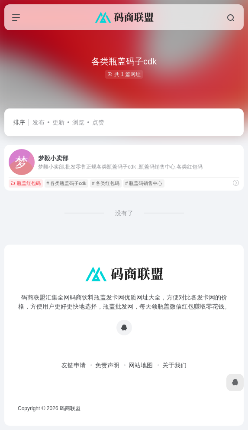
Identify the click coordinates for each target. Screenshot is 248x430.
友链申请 (73, 365)
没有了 (124, 213)
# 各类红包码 (105, 183)
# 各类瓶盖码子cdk (66, 183)
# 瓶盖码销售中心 (143, 183)
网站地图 (141, 365)
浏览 (78, 122)
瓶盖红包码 (25, 183)
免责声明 (107, 365)
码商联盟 (70, 408)
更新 (58, 122)
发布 (38, 122)
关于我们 (174, 365)
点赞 (98, 122)
